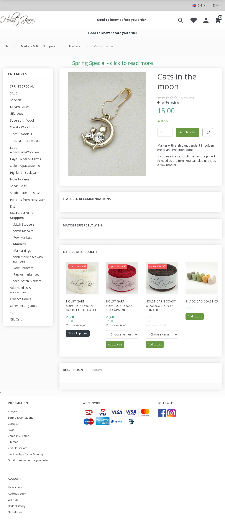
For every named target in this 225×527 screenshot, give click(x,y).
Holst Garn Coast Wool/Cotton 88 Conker (161, 305)
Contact (13, 424)
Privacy (12, 411)
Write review (170, 102)
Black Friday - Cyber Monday (25, 454)
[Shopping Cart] (218, 20)
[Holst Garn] (17, 20)
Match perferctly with (82, 225)
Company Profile (18, 436)
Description (73, 370)
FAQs (11, 430)
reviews (187, 98)
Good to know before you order (121, 20)
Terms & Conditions (20, 418)
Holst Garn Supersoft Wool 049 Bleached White (82, 305)
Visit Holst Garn (18, 448)
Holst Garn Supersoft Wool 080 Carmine (119, 305)
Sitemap (13, 442)
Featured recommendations (87, 199)
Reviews (96, 370)
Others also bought (80, 252)
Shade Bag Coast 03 (202, 301)
